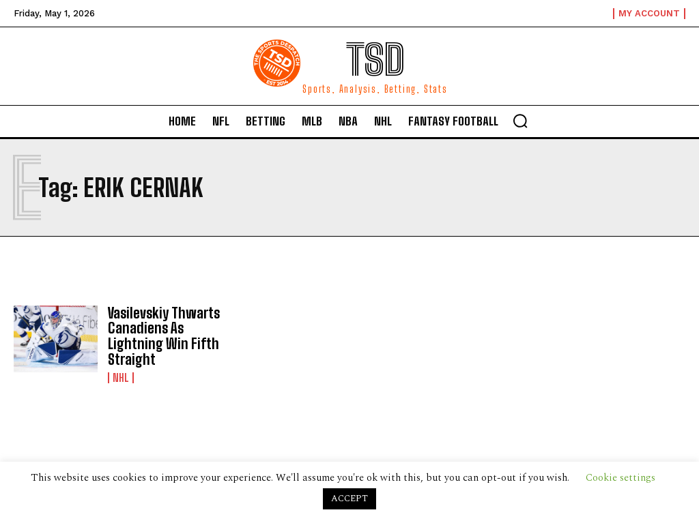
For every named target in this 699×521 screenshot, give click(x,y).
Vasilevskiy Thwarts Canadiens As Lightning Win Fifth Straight (162, 335)
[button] (520, 120)
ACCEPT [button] (349, 498)
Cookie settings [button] (620, 478)
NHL (121, 376)
